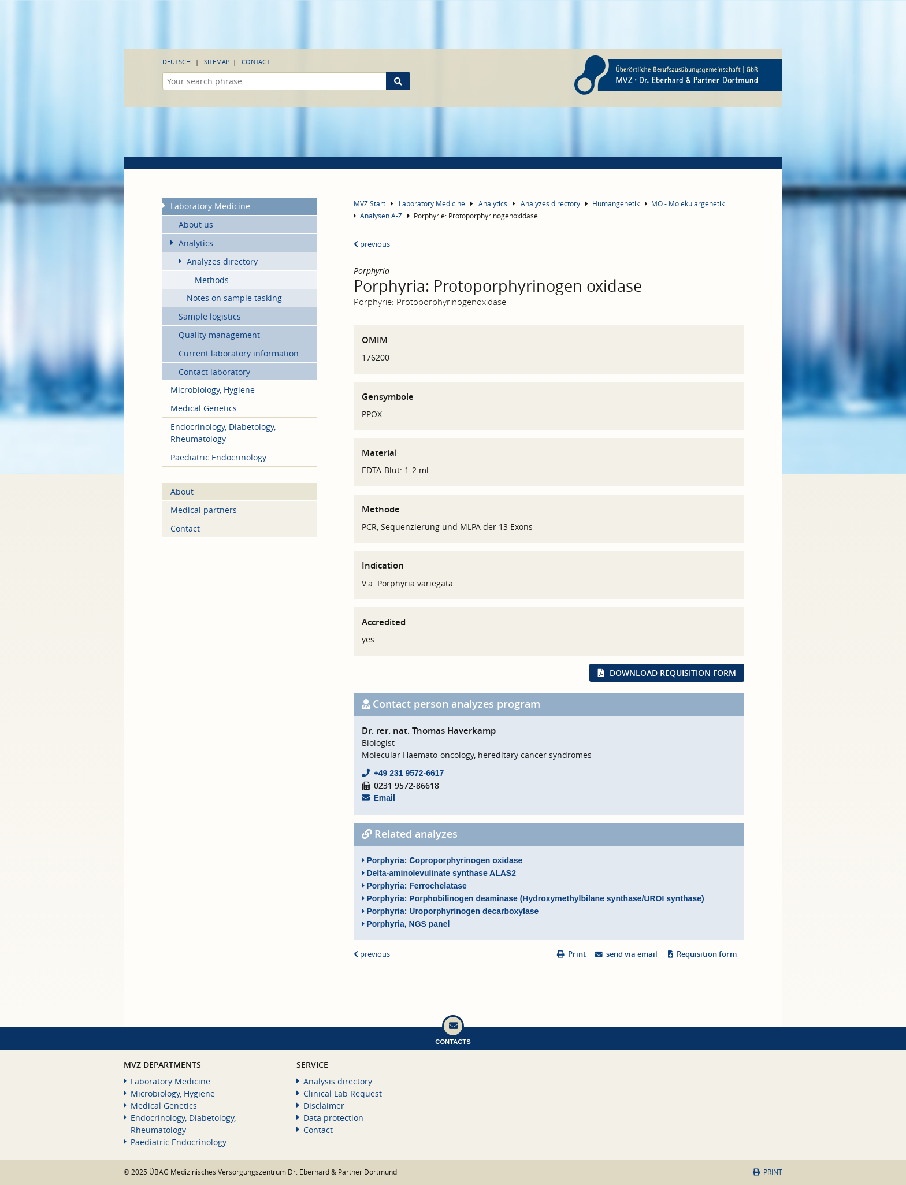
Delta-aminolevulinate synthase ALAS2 (439, 873)
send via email (632, 954)
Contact (256, 61)
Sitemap (217, 61)
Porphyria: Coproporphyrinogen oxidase (442, 860)
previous (372, 244)
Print (577, 954)
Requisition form (707, 954)
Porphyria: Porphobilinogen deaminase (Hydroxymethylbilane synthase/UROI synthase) (533, 898)
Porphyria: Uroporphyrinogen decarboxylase (450, 911)
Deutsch (176, 61)
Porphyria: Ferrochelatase (414, 885)
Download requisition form (673, 672)
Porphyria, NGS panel (406, 923)
